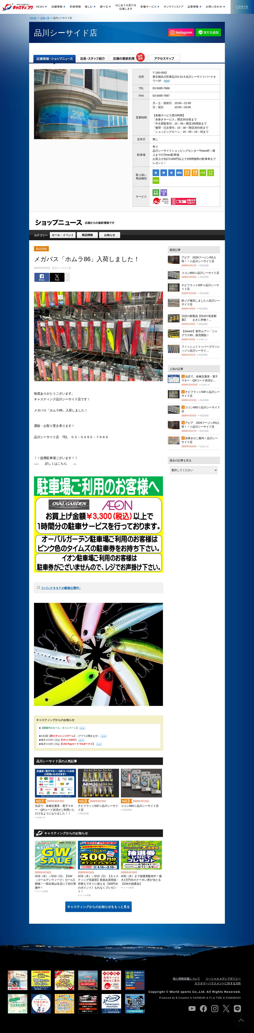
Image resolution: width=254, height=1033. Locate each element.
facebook (203, 1008)
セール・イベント (63, 235)
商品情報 (87, 235)
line (237, 1008)
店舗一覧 (45, 18)
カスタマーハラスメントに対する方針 (218, 983)
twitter (226, 1008)
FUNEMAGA (233, 998)
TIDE (219, 998)
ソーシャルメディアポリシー (223, 979)
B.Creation (182, 998)
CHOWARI (199, 998)
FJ (210, 998)
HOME (33, 18)
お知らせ (109, 235)
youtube (192, 1008)
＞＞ (103, 736)
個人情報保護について (186, 979)
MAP (167, 80)
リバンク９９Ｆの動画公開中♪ (61, 588)
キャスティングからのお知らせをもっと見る (98, 906)
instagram (214, 1008)
